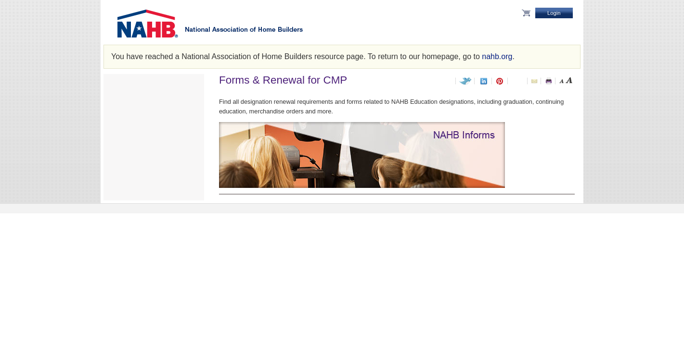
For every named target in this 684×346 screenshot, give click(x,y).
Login (553, 13)
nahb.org (497, 56)
